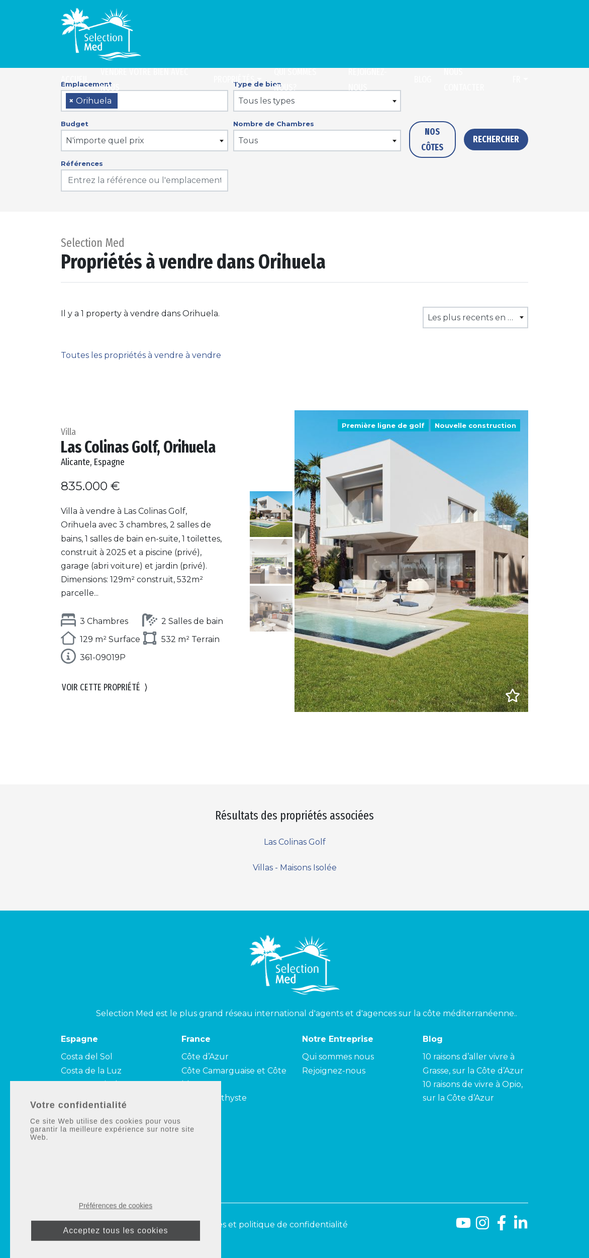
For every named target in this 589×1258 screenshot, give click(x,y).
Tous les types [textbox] (266, 101)
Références (82, 163)
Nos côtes (432, 139)
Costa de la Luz (91, 1070)
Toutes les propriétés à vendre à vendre (141, 355)
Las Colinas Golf (295, 842)
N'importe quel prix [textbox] (105, 140)
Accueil (74, 79)
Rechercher (496, 139)
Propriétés (234, 79)
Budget (74, 124)
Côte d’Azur (205, 1056)
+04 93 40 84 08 (108, 1140)
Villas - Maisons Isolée (295, 867)
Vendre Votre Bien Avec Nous (144, 79)
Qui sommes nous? (295, 79)
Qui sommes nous (338, 1056)
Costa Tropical (89, 1084)
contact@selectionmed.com (117, 1164)
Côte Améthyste (214, 1098)
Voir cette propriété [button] (105, 687)
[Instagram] (482, 1226)
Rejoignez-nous (367, 79)
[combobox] (144, 101)
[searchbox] (124, 101)
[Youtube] (463, 1226)
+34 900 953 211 (120, 1152)
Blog (423, 79)
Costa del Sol (87, 1056)
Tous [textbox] (248, 140)
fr (517, 79)
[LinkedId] (520, 1226)
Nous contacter (464, 79)
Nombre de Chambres (273, 124)
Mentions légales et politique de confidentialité (253, 1224)
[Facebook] (501, 1226)
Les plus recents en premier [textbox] (477, 317)
